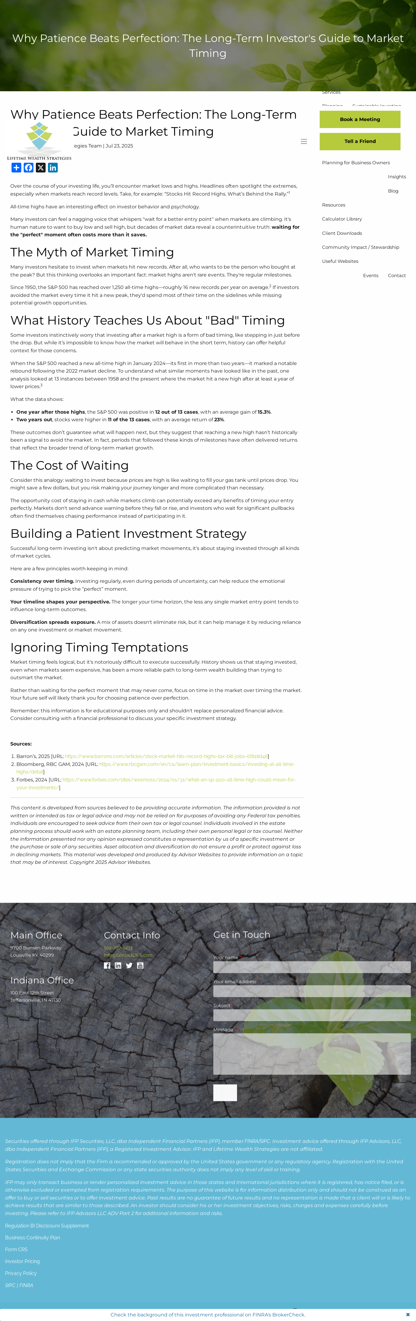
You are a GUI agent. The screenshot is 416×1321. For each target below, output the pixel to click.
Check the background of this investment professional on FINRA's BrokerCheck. (208, 1315)
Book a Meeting (360, 119)
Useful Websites (340, 261)
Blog (393, 191)
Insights (397, 176)
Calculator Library (342, 219)
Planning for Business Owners (356, 162)
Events (370, 275)
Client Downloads (342, 233)
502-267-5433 (118, 1255)
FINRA (251, 1283)
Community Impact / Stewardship (360, 247)
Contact (397, 275)
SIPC (265, 1283)
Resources (333, 205)
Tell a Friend (360, 141)
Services (331, 92)
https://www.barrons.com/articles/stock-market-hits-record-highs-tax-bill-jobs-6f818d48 (166, 756)
